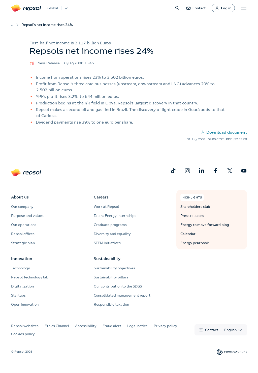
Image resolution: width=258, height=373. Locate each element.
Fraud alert (112, 326)
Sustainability (107, 258)
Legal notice (137, 326)
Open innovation (25, 304)
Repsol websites (25, 326)
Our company (22, 206)
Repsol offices (23, 234)
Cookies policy (23, 334)
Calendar (188, 234)
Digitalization (22, 286)
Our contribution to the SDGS (118, 286)
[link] (196, 8)
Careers (101, 196)
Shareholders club (195, 206)
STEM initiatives (107, 243)
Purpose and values (27, 215)
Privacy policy (165, 326)
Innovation (21, 258)
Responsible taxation (111, 304)
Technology (20, 268)
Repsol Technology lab (29, 277)
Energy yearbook (194, 243)
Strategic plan (23, 243)
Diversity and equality (112, 234)
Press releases (192, 215)
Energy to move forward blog (204, 224)
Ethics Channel (57, 326)
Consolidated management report (122, 295)
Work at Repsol (106, 206)
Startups (18, 295)
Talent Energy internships (115, 215)
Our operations (23, 224)
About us (20, 196)
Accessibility (85, 326)
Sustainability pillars (111, 277)
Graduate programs (110, 224)
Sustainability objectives (114, 268)
